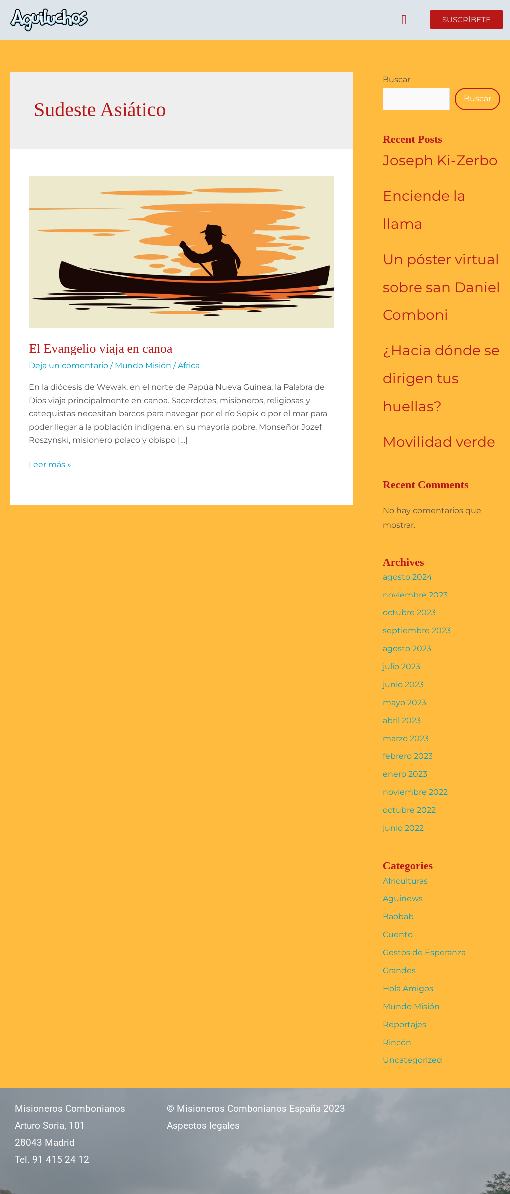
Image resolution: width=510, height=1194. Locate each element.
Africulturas (405, 881)
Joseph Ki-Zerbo (440, 160)
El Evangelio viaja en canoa (101, 348)
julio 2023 (401, 666)
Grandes (399, 970)
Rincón (397, 1042)
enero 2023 (405, 774)
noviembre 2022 (415, 792)
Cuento (398, 934)
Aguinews (403, 898)
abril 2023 (402, 720)
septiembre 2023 (417, 630)
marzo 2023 (406, 738)
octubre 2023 (409, 612)
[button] (404, 20)
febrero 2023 (408, 756)
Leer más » (50, 463)
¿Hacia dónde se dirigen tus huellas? (441, 378)
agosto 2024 (407, 577)
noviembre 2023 (415, 594)
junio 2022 (403, 828)
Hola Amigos (408, 988)
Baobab (398, 916)
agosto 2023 (407, 648)
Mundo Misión (143, 365)
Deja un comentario (68, 365)
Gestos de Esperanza (424, 952)
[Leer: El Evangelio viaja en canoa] (181, 251)
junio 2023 (403, 684)
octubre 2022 (409, 810)
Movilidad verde (439, 441)
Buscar (396, 79)
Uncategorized (412, 1060)
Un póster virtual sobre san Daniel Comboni (441, 287)
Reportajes (404, 1024)
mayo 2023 (404, 702)
